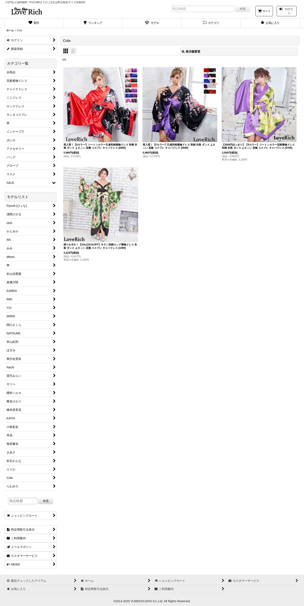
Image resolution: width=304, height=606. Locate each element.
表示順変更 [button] (191, 51)
